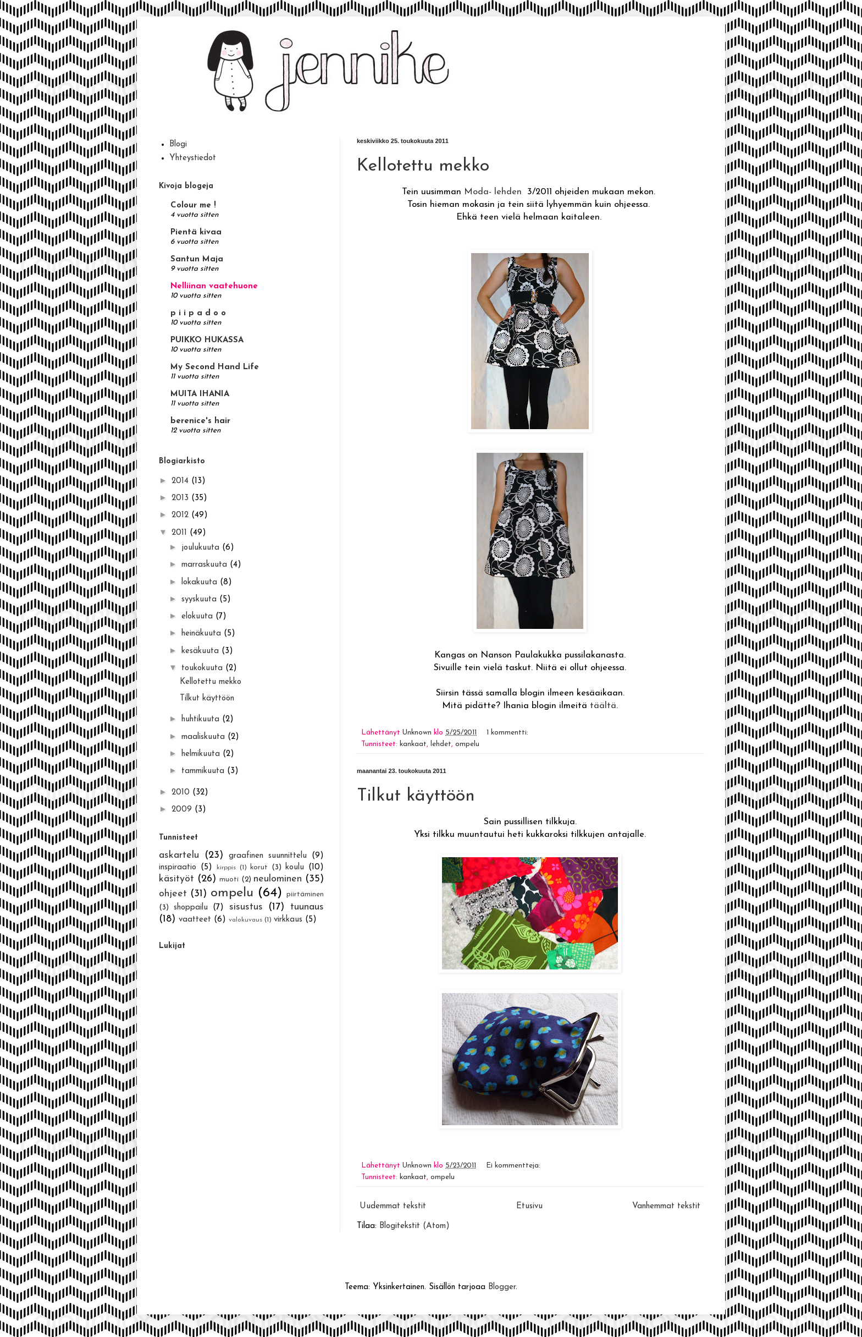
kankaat (413, 744)
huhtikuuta (201, 719)
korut (259, 867)
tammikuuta (204, 771)
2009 (183, 810)
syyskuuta (200, 599)
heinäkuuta (202, 633)
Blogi (178, 144)
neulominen (277, 879)
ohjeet (173, 894)
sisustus (246, 907)
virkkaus (288, 920)
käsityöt (176, 879)
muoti (229, 879)
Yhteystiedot (192, 158)
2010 (182, 792)
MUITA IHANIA (199, 394)
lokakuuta (200, 582)
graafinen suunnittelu (268, 856)
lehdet (440, 744)
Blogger (502, 1287)
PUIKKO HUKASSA (207, 340)
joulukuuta (201, 548)
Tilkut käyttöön (416, 796)
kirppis (226, 867)
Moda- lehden (493, 192)
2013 (181, 498)
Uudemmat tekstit (393, 1206)
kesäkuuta (201, 651)
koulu (294, 867)
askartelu (179, 855)
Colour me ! (193, 205)
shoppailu (191, 907)
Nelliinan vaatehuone (214, 286)
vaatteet (195, 920)
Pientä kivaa (196, 232)
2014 (181, 481)
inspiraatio (177, 867)
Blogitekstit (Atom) (414, 1226)
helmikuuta (202, 754)
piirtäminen (305, 894)
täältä (603, 706)
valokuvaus (245, 920)
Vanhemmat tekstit (666, 1206)
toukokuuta (203, 668)
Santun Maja (196, 259)
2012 (181, 515)
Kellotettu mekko (423, 166)
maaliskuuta (204, 737)
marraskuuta (205, 565)
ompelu (467, 744)
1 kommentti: (509, 732)
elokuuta (198, 616)
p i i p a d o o (198, 313)
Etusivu (529, 1206)
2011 (181, 533)
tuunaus (307, 907)
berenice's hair (200, 421)
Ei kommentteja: (514, 1165)
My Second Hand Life (214, 367)
